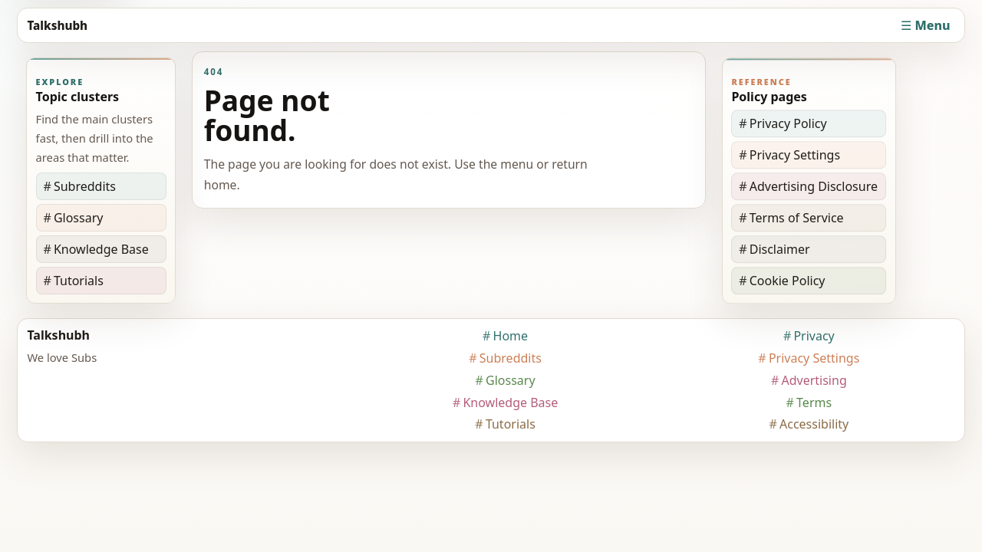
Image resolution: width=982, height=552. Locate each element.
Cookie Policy (787, 280)
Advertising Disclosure (814, 186)
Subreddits (85, 186)
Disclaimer (780, 249)
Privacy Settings (795, 154)
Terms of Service (797, 217)
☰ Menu (925, 25)
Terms (814, 402)
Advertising (813, 380)
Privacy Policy (788, 123)
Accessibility (814, 424)
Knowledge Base (101, 249)
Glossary (79, 217)
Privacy (813, 335)
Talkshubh (57, 25)
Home (511, 335)
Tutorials (79, 280)
